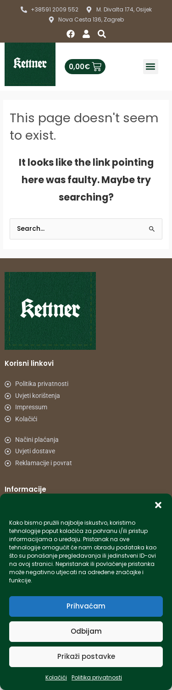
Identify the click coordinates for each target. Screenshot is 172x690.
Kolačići (56, 677)
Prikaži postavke (86, 656)
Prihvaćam (86, 606)
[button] (158, 505)
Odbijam (86, 631)
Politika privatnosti (97, 677)
